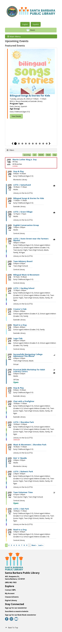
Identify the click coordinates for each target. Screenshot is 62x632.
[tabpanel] (31, 84)
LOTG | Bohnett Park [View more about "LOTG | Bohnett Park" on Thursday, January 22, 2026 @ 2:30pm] (23, 471)
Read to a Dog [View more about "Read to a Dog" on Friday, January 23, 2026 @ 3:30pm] (20, 529)
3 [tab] (22, 143)
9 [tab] (43, 143)
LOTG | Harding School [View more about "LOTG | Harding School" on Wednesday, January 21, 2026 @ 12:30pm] (23, 288)
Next (49, 143)
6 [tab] (33, 143)
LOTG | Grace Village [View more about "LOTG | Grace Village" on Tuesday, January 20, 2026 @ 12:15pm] (22, 212)
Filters (11, 150)
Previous (12, 143)
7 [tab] (36, 143)
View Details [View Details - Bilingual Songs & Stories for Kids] (16, 116)
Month (41, 155)
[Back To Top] (31, 627)
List (34, 155)
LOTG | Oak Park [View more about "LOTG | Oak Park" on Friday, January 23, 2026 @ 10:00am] (21, 509)
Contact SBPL (10, 590)
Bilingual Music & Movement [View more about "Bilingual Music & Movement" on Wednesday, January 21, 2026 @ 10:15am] (26, 275)
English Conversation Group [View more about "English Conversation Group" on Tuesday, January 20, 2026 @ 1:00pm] (26, 225)
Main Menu (14, 36)
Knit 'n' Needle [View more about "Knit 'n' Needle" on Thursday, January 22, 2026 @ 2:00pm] (20, 458)
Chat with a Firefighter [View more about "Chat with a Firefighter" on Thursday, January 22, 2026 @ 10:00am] (23, 401)
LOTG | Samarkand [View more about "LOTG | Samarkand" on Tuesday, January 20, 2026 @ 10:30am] (22, 185)
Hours (34, 30)
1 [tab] (15, 143)
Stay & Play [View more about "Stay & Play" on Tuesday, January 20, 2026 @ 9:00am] (18, 171)
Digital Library (11, 600)
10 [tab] (46, 143)
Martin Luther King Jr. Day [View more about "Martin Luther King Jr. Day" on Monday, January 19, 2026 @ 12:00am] (24, 159)
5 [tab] (29, 143)
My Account (10, 593)
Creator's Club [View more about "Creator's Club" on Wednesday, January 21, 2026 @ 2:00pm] (19, 309)
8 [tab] (40, 143)
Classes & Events (12, 597)
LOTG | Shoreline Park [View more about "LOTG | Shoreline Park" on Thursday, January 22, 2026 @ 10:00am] (23, 422)
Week (48, 155)
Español (36, 24)
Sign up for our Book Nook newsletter (20, 615)
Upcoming (26, 155)
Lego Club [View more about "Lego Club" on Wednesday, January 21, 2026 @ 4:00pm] (17, 338)
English (25, 24)
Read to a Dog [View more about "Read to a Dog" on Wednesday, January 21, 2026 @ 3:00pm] (20, 325)
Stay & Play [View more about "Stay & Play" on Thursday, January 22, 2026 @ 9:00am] (18, 388)
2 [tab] (19, 143)
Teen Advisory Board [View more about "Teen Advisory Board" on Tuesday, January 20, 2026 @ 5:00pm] (22, 261)
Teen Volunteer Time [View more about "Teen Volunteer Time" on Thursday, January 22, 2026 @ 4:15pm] (23, 492)
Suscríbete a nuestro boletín (16, 611)
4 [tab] (26, 143)
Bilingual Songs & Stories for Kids (30, 95)
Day (54, 155)
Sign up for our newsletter (16, 608)
